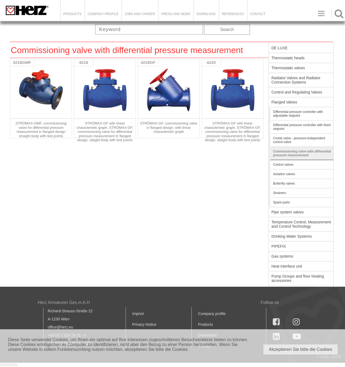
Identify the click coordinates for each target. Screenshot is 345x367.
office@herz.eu (60, 327)
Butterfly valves (284, 183)
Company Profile (103, 14)
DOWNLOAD (206, 14)
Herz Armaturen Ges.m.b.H (64, 302)
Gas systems (282, 256)
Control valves (283, 165)
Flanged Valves (284, 102)
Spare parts (281, 202)
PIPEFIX (278, 246)
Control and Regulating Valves (296, 92)
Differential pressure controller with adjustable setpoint (298, 113)
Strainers (279, 193)
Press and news (175, 14)
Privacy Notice (144, 324)
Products (72, 14)
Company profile (212, 313)
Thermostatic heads (288, 58)
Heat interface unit (286, 266)
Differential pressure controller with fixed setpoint (301, 127)
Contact (257, 14)
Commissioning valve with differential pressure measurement (302, 153)
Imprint (138, 313)
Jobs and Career (140, 14)
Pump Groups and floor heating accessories (297, 278)
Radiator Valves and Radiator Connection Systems (295, 80)
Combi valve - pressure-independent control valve (299, 140)
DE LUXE (279, 48)
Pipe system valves (287, 212)
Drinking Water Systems (291, 236)
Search (227, 29)
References (233, 14)
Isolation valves (284, 174)
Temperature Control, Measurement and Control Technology (301, 224)
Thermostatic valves (288, 68)
